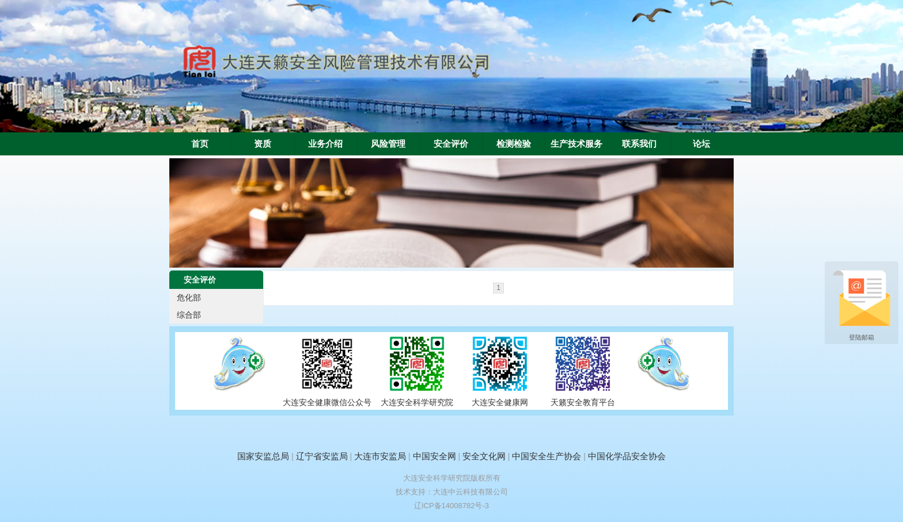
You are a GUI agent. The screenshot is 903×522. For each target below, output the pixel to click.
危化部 (189, 297)
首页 (199, 143)
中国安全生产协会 (546, 456)
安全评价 (451, 143)
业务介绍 (325, 143)
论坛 (701, 143)
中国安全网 (434, 456)
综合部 (189, 314)
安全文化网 (484, 456)
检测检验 (513, 143)
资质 (262, 143)
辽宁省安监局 (322, 456)
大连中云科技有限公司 (470, 491)
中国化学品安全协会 (627, 456)
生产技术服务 (576, 143)
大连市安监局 (380, 456)
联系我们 (639, 143)
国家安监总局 (263, 456)
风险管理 (388, 143)
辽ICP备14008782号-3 (451, 505)
